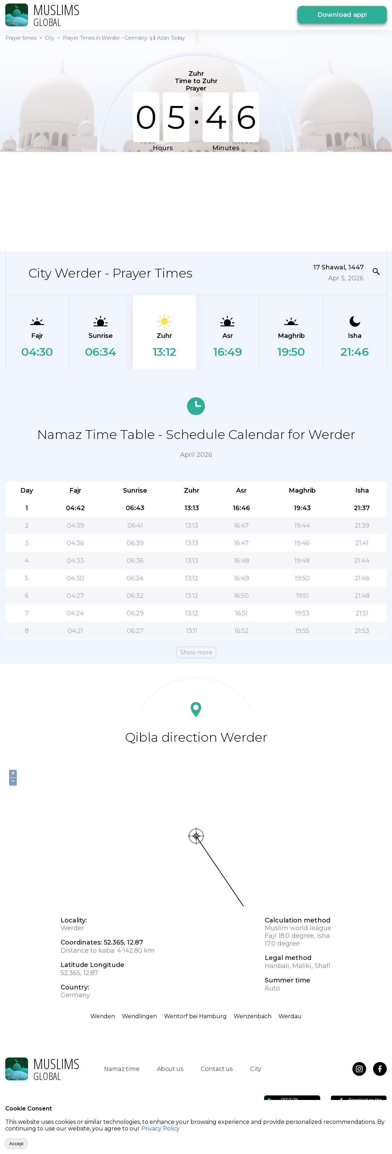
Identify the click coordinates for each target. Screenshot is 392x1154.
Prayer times (20, 38)
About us (170, 1069)
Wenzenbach (252, 1016)
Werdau (290, 1016)
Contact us (217, 1069)
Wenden (102, 1016)
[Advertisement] (196, 201)
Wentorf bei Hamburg (195, 1016)
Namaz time (121, 1069)
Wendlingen (139, 1016)
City (49, 38)
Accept (16, 1143)
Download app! (342, 15)
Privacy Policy (160, 1128)
